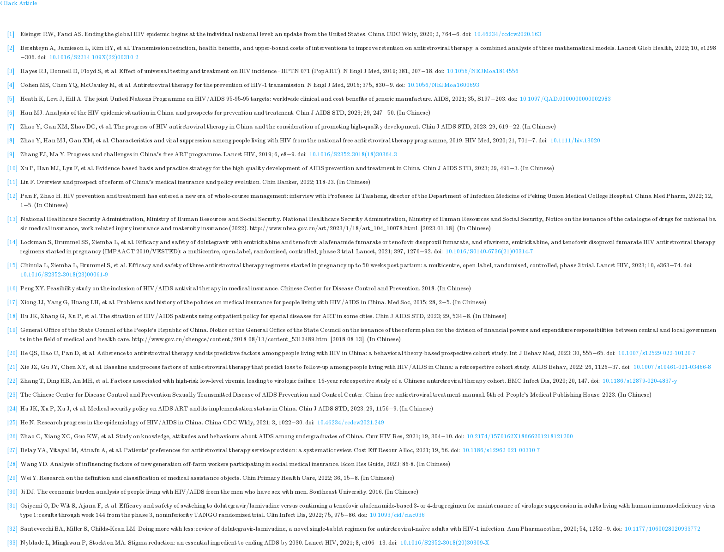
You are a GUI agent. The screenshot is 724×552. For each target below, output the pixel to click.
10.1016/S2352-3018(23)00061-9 (64, 274)
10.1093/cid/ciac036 (397, 515)
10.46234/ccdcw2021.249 (350, 422)
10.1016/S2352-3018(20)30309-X (444, 542)
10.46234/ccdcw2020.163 (507, 34)
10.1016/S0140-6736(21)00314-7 (489, 251)
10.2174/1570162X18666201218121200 (520, 436)
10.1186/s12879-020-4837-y (640, 381)
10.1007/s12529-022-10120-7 (657, 353)
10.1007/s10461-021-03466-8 (672, 367)
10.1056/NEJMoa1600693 (443, 85)
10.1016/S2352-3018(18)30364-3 (353, 154)
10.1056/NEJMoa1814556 (483, 71)
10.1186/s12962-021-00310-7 (501, 450)
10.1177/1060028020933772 (662, 529)
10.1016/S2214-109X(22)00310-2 (94, 57)
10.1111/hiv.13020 (575, 140)
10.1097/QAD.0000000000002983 (565, 99)
